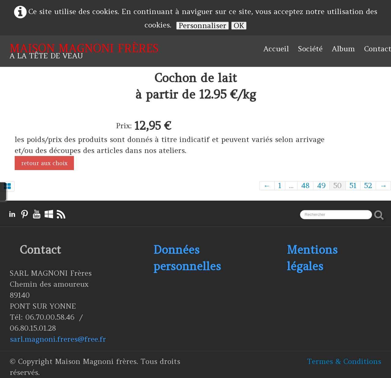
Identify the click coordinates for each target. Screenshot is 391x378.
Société (310, 48)
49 (321, 185)
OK (239, 26)
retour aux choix (44, 163)
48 (305, 185)
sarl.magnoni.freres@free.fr (58, 339)
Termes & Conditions (344, 361)
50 (337, 185)
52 (368, 185)
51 (352, 185)
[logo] (84, 51)
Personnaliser (202, 26)
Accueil (276, 48)
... (291, 185)
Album (343, 48)
